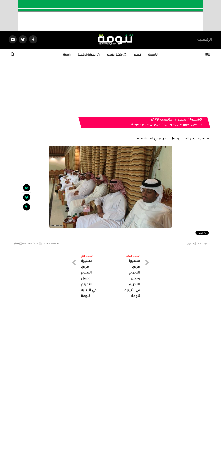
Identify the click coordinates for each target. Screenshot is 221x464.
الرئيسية (204, 40)
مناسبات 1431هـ (161, 120)
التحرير (190, 244)
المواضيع (137, 427)
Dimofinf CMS (114, 447)
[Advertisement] (110, 88)
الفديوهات (120, 427)
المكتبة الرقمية (88, 55)
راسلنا (66, 55)
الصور (137, 55)
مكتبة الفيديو (116, 55)
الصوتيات (104, 427)
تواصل (90, 427)
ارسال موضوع (72, 427)
